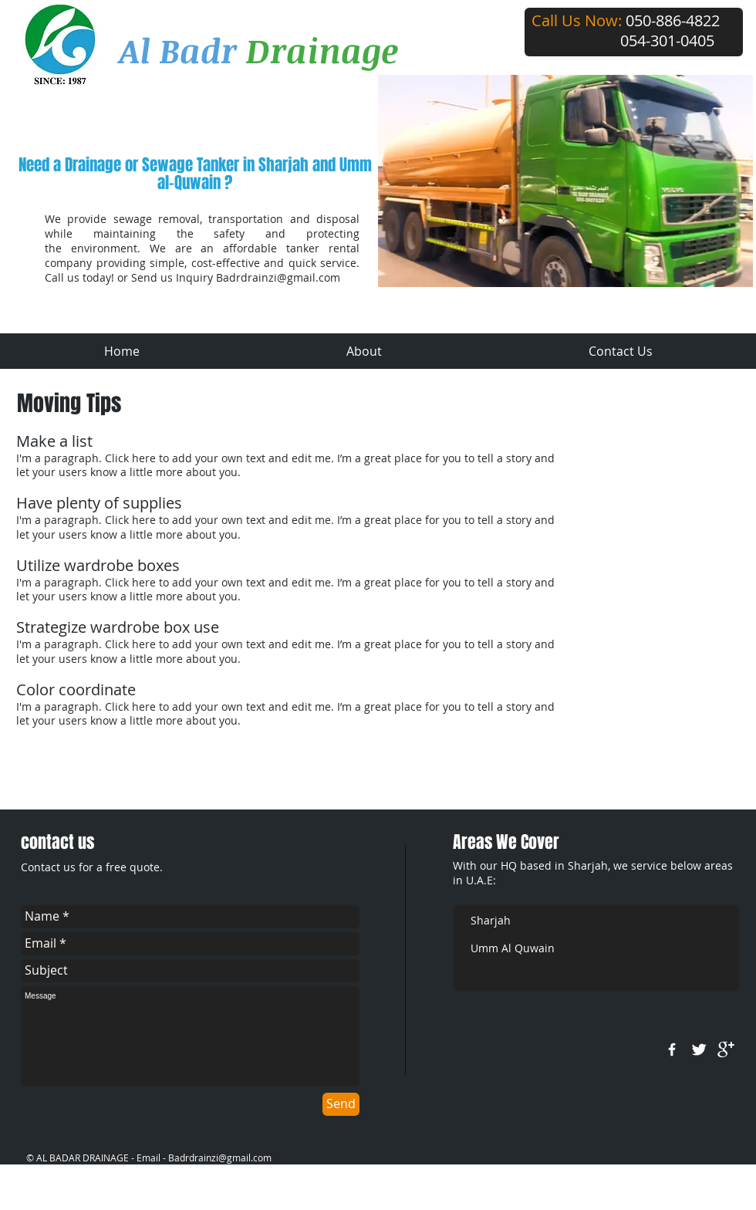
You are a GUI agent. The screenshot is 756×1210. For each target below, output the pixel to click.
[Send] (340, 1104)
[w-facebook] (671, 1049)
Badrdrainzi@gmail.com (278, 277)
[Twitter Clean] (698, 1049)
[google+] (725, 1049)
